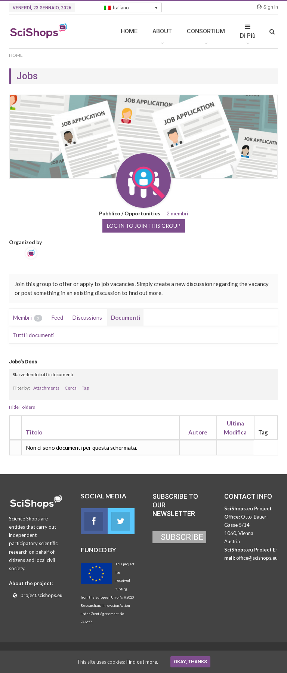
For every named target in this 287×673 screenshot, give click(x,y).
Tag (85, 388)
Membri (27, 318)
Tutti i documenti (34, 335)
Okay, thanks (190, 661)
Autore (197, 432)
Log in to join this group (143, 225)
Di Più (247, 31)
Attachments (46, 388)
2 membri (177, 213)
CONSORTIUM (206, 31)
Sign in (267, 7)
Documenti (125, 317)
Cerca (71, 388)
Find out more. (142, 662)
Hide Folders (22, 407)
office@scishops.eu (257, 558)
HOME (129, 31)
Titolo (34, 432)
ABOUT (162, 31)
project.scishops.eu (41, 595)
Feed (57, 317)
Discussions (87, 317)
